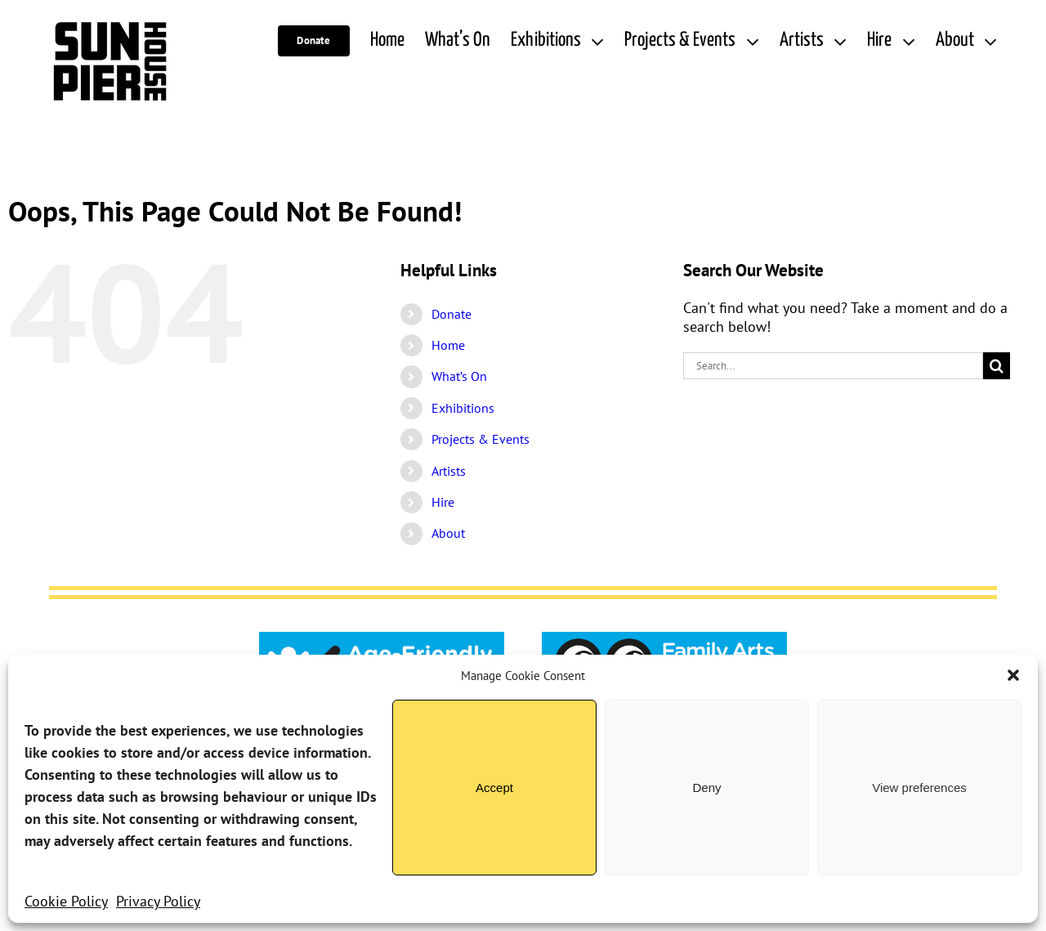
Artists (448, 471)
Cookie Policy (66, 901)
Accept (494, 787)
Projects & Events (480, 439)
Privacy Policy (158, 901)
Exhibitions (462, 408)
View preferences (919, 787)
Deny (706, 787)
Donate (451, 314)
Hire (442, 502)
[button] (1013, 675)
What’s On (459, 376)
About (448, 533)
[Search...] (833, 365)
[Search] (996, 365)
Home (448, 345)
